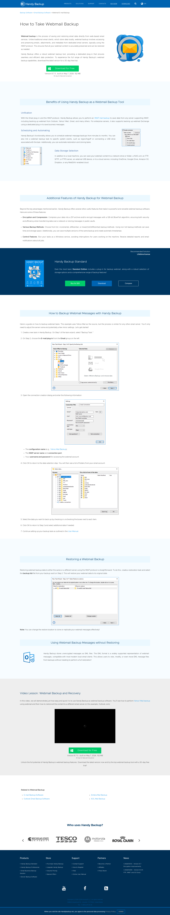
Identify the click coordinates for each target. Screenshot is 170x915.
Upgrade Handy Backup (54, 867)
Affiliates (101, 867)
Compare (128, 283)
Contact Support (78, 864)
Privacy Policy (110, 911)
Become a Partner (104, 864)
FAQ (74, 871)
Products (67, 3)
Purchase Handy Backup (54, 864)
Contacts (102, 3)
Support (91, 3)
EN (143, 3)
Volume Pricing (51, 871)
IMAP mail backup (102, 118)
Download (126, 3)
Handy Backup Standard (71, 261)
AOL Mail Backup (98, 799)
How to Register (77, 867)
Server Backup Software (28, 877)
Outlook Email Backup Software (37, 799)
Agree (121, 911)
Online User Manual (79, 874)
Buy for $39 (75, 283)
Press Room (102, 871)
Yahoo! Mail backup (142, 701)
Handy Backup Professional (29, 867)
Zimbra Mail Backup (99, 795)
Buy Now (113, 3)
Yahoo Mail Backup (58, 449)
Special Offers (51, 874)
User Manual (73, 531)
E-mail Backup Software (33, 795)
